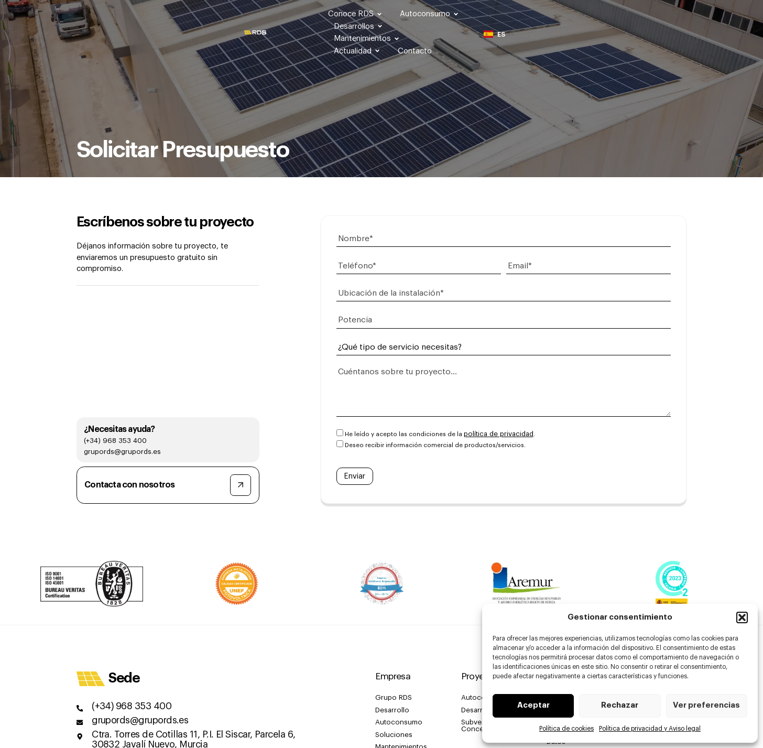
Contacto (691, 14)
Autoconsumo (415, 13)
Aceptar (533, 706)
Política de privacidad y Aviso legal (650, 728)
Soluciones (392, 722)
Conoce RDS (340, 13)
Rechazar (619, 706)
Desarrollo (390, 699)
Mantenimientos (561, 13)
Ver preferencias (706, 706)
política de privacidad (496, 426)
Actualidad (634, 13)
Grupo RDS (391, 688)
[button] (742, 617)
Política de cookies (566, 728)
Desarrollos (487, 13)
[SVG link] (42, 14)
